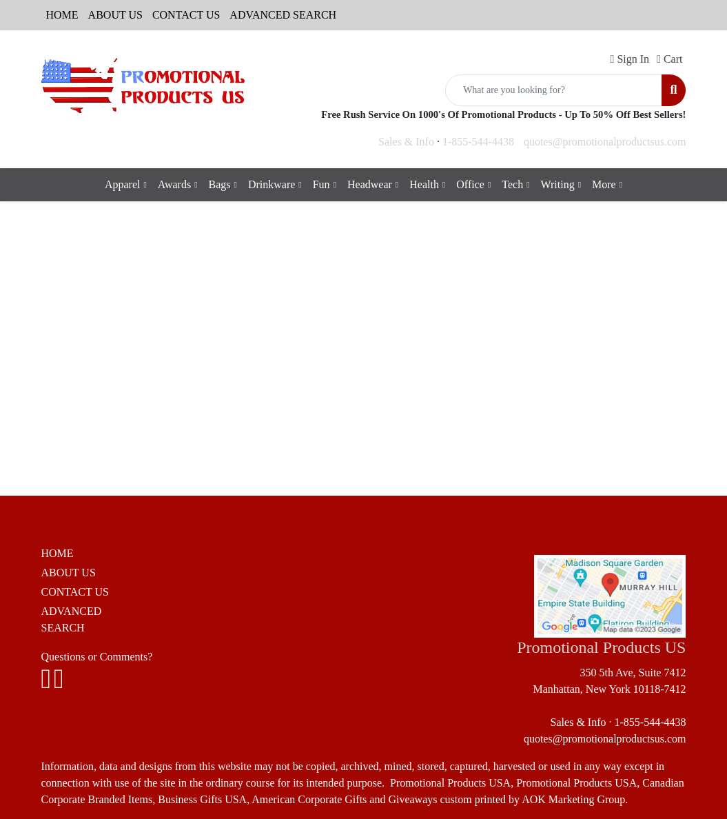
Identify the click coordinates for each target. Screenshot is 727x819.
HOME (62, 15)
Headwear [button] (369, 184)
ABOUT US (115, 15)
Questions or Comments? (97, 657)
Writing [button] (558, 184)
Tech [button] (512, 184)
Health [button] (424, 184)
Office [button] (470, 184)
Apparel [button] (123, 184)
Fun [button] (321, 184)
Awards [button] (174, 184)
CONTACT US (186, 15)
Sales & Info (406, 142)
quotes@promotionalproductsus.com (605, 142)
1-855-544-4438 (478, 142)
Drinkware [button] (271, 184)
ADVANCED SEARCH (282, 15)
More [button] (604, 184)
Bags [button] (220, 184)
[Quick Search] (553, 90)
